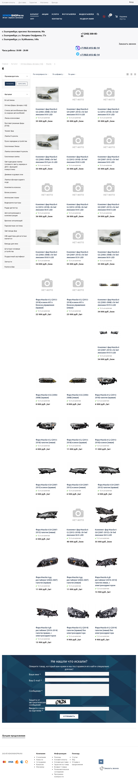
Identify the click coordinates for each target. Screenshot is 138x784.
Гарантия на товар (61, 764)
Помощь (76, 753)
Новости (39, 760)
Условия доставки (61, 762)
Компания (40, 753)
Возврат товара (60, 767)
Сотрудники (41, 762)
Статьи (74, 757)
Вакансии (40, 764)
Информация (60, 753)
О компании (41, 757)
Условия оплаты (60, 760)
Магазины (40, 767)
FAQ (73, 760)
